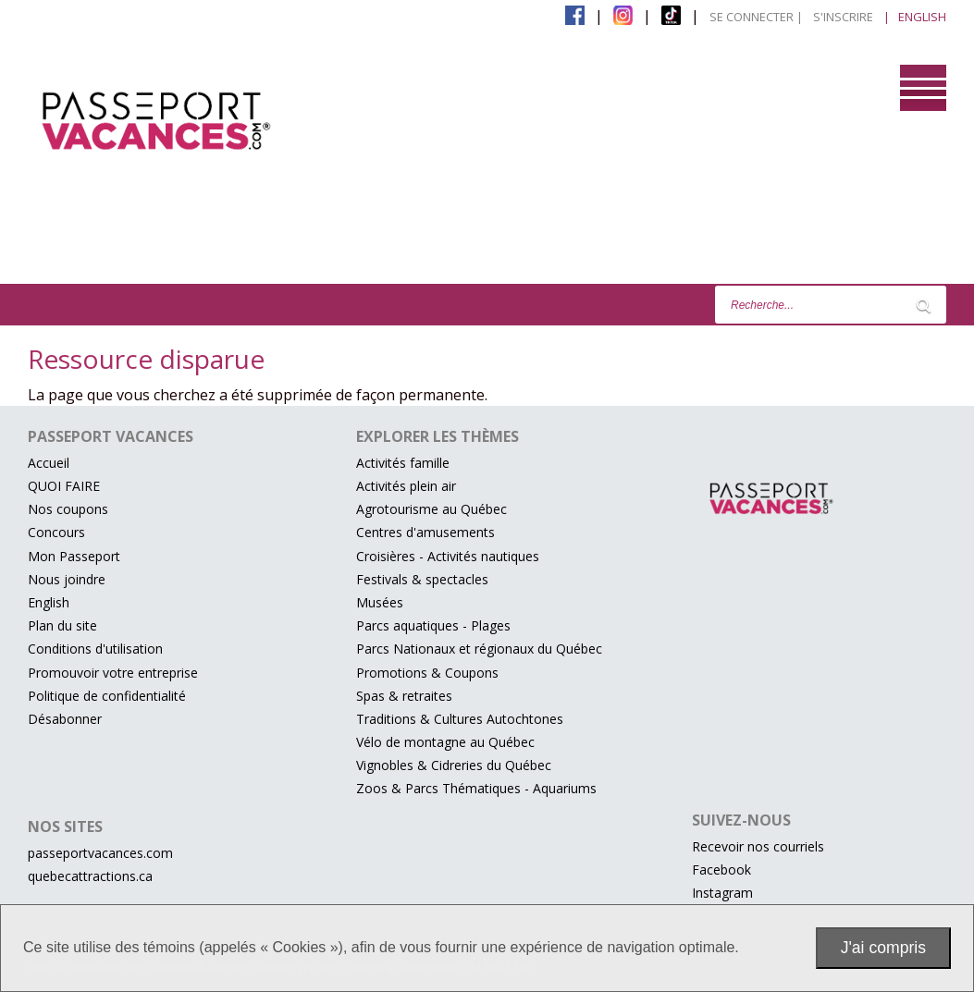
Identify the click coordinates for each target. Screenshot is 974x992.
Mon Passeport (74, 556)
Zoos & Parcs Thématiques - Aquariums (476, 788)
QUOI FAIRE (64, 486)
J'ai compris (883, 947)
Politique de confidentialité (107, 695)
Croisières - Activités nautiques (447, 556)
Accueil (48, 463)
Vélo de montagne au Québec (445, 742)
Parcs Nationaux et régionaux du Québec (479, 648)
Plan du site (62, 625)
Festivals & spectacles (422, 579)
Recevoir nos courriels (758, 846)
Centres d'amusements (425, 532)
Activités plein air (406, 486)
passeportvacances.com (100, 853)
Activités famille (403, 463)
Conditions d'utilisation (95, 648)
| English (914, 16)
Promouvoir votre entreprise (113, 672)
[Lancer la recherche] (923, 305)
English (48, 602)
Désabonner (65, 719)
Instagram (722, 892)
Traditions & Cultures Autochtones (459, 719)
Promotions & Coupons (427, 672)
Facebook (721, 869)
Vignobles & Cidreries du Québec (453, 765)
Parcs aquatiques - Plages (433, 625)
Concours (56, 532)
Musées (379, 602)
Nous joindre (66, 579)
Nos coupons (68, 509)
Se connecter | (756, 16)
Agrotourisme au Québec (431, 509)
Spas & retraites (404, 695)
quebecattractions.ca (90, 876)
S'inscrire (843, 16)
